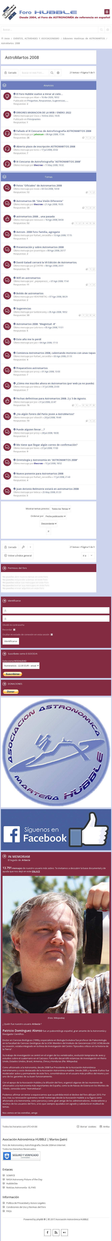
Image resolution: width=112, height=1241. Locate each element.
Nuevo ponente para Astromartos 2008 (39, 473)
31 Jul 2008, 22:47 (47, 401)
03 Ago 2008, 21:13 (63, 356)
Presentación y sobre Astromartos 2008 (40, 247)
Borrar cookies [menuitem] (88, 1126)
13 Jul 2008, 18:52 (53, 463)
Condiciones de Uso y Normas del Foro (26, 1207)
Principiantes (34, 119)
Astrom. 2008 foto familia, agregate (38, 232)
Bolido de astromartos (29, 293)
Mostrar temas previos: (48, 509)
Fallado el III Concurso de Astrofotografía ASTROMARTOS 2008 (53, 131)
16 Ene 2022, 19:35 (50, 115)
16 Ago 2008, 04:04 (54, 219)
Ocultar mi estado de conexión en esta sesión (28, 634)
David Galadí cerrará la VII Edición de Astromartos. (46, 262)
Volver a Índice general (20, 555)
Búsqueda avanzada (58, 72)
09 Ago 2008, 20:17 (56, 250)
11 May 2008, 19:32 (54, 165)
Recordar (9, 629)
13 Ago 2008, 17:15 (63, 235)
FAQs (9, 1211)
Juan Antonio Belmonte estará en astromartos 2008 (47, 488)
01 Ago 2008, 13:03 (51, 371)
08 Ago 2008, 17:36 (55, 134)
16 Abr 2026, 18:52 (50, 97)
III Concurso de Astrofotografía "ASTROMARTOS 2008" (48, 161)
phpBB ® (41, 1219)
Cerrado (12, 73)
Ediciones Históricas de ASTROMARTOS (84, 38)
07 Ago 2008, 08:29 (58, 296)
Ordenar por (48, 516)
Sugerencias (23, 308)
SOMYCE (10, 1175)
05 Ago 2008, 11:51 (54, 327)
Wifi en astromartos (28, 277)
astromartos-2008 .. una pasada (35, 216)
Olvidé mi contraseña (13, 624)
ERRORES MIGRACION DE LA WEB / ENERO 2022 (43, 112)
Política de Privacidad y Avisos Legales (26, 1202)
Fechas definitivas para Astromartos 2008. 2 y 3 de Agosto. (51, 398)
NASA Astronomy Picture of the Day (24, 1179)
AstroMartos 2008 (10, 43)
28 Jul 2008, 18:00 (50, 432)
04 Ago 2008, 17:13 (49, 342)
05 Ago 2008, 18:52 (58, 311)
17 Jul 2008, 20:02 (49, 149)
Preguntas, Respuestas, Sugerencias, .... (47, 100)
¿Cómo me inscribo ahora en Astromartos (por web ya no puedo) (55, 383)
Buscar (52, 72)
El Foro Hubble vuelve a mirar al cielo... (39, 94)
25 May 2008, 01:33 (52, 492)
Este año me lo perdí (28, 339)
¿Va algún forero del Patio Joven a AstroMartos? (45, 414)
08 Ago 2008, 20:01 (54, 265)
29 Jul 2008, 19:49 (52, 417)
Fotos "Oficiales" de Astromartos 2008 (39, 185)
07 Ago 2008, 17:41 (60, 281)
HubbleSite (12, 1183)
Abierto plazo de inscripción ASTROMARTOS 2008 (45, 146)
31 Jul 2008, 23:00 (51, 386)
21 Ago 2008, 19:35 (54, 204)
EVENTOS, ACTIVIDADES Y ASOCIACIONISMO (36, 38)
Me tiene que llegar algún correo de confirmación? (46, 444)
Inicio (7, 38)
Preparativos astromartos (32, 368)
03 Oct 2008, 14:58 (50, 188)
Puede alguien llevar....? (30, 429)
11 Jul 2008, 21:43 (62, 476)
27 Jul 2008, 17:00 (49, 448)
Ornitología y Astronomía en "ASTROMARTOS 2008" (47, 460)
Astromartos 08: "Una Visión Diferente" (39, 201)
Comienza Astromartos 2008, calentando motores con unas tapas (55, 352)
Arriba (106, 1126)
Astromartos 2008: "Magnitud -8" (36, 324)
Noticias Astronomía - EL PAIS (21, 1187)
